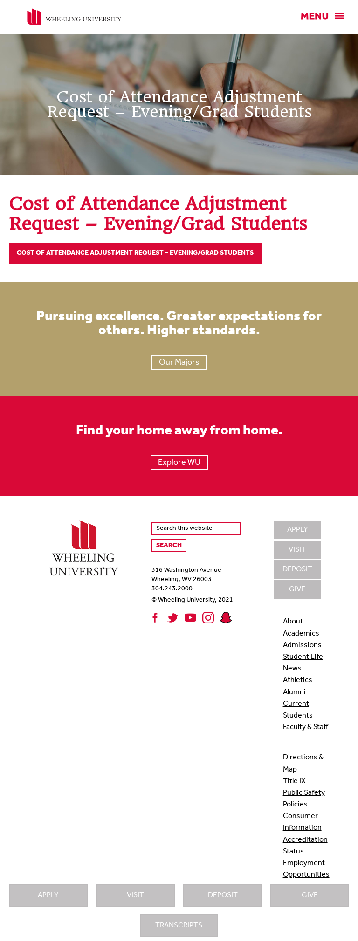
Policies (295, 804)
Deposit (223, 895)
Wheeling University (74, 17)
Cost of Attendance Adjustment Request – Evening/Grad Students (135, 253)
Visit (135, 895)
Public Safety (304, 793)
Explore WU (179, 462)
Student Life (303, 657)
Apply (48, 895)
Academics (301, 633)
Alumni (294, 692)
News (292, 668)
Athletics (297, 680)
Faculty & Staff (305, 727)
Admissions (302, 645)
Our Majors (179, 362)
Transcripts (178, 925)
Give (310, 895)
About (293, 621)
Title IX (294, 781)
